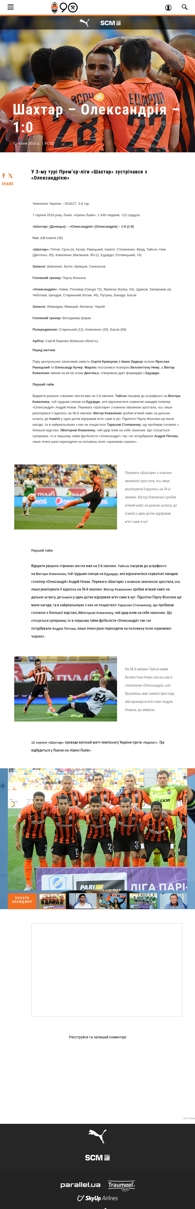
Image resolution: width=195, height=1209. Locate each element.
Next (180, 826)
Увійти (170, 8)
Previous (15, 826)
